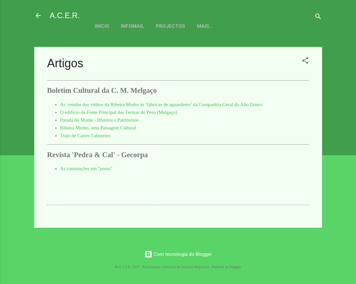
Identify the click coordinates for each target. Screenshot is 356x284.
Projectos (170, 26)
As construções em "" (86, 168)
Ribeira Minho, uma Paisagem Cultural (98, 127)
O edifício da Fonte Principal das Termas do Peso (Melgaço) (118, 112)
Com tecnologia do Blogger (178, 254)
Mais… (249, 26)
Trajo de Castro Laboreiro (85, 135)
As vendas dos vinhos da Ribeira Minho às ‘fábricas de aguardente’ (126, 104)
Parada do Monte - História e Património (99, 120)
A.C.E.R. (65, 15)
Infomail (132, 26)
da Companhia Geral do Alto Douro (227, 104)
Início (102, 26)
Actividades (213, 26)
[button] (305, 62)
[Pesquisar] (318, 17)
